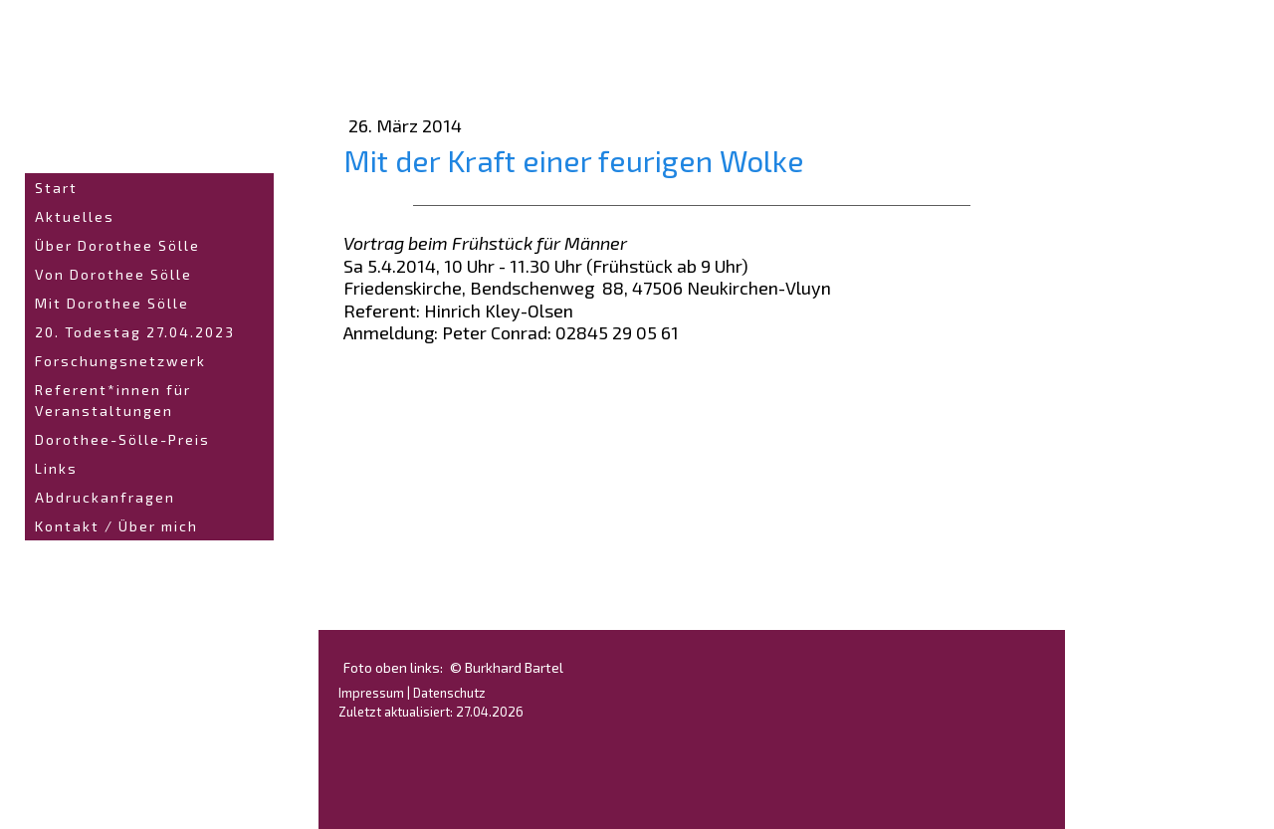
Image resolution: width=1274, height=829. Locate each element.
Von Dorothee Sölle (113, 274)
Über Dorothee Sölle (117, 245)
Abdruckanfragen (105, 497)
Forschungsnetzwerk (120, 360)
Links (56, 468)
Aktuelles (74, 216)
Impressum (371, 693)
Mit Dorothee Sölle (112, 303)
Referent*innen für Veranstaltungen (113, 400)
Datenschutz (449, 693)
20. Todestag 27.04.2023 (135, 331)
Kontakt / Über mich (116, 526)
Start (56, 187)
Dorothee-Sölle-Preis (122, 439)
